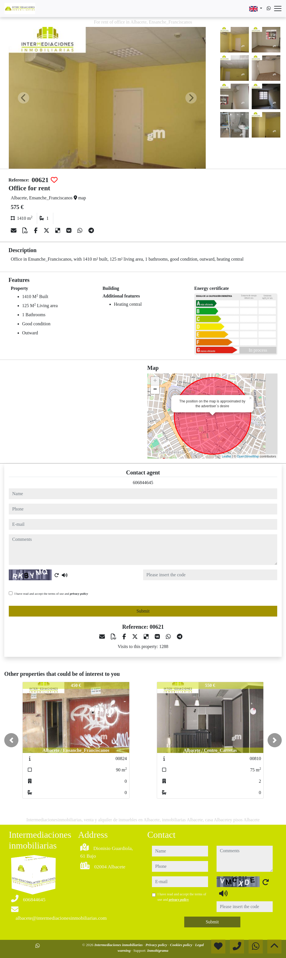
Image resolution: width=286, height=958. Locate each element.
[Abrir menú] (277, 8)
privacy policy (79, 593)
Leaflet (226, 456)
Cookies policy (181, 945)
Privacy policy (156, 945)
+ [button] (155, 381)
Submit (142, 611)
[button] (11, 740)
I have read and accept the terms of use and (51, 593)
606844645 (143, 482)
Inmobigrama (157, 950)
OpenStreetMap (248, 456)
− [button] (155, 389)
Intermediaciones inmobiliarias (119, 945)
